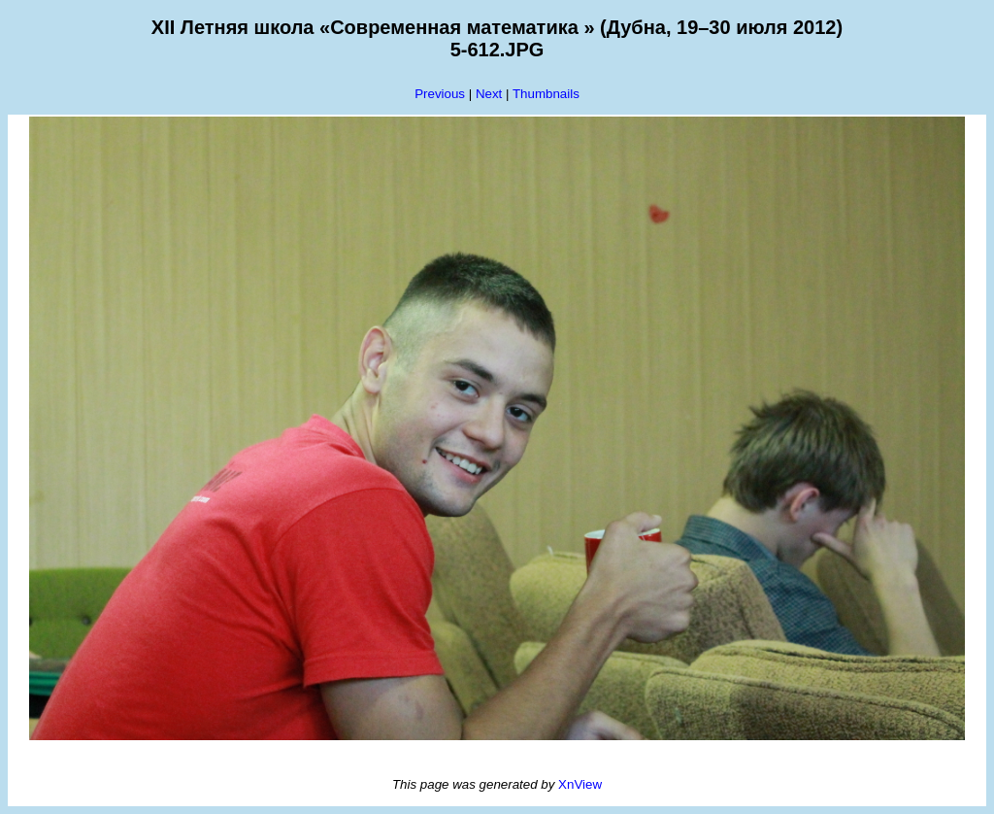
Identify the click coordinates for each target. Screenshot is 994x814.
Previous (439, 93)
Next (489, 93)
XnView (580, 784)
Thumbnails (546, 93)
